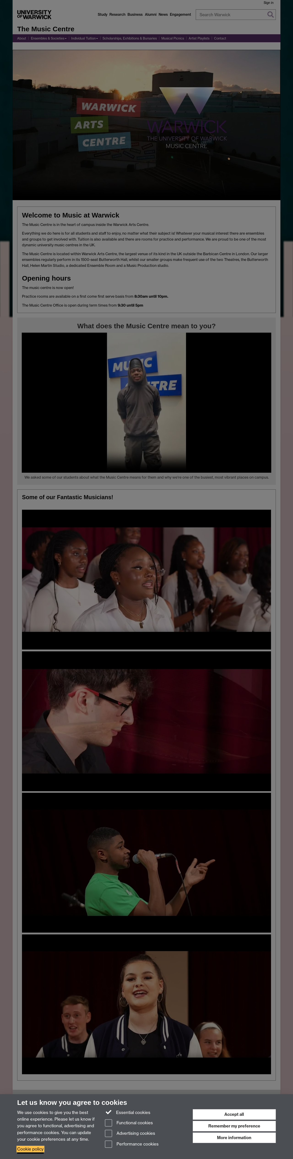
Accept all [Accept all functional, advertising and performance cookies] (234, 1114)
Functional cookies (129, 1123)
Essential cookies (127, 1112)
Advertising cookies (130, 1134)
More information (234, 1137)
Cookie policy (30, 1149)
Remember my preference (234, 1126)
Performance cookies (132, 1144)
